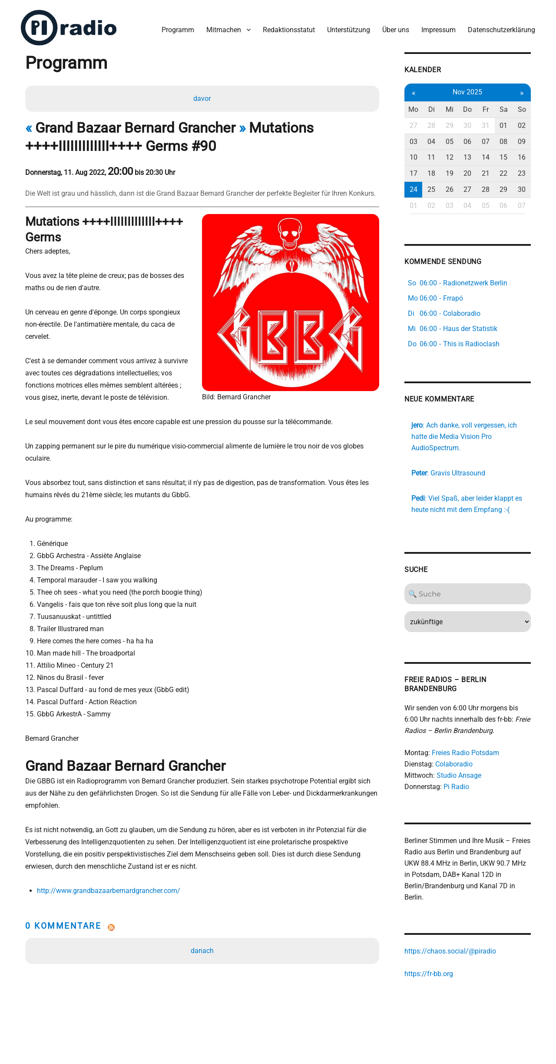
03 (413, 141)
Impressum (438, 30)
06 (467, 141)
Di (431, 109)
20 (467, 173)
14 (486, 157)
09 (522, 141)
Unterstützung (348, 30)
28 (431, 125)
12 (449, 157)
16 (522, 157)
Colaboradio (454, 764)
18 (431, 173)
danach (202, 951)
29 (449, 125)
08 (503, 141)
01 (503, 125)
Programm (178, 30)
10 (413, 157)
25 (431, 189)
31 (486, 125)
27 (413, 125)
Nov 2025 (467, 92)
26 (449, 189)
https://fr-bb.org (428, 974)
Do (467, 109)
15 (503, 157)
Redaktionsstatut (289, 30)
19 (449, 173)
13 (467, 157)
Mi (449, 109)
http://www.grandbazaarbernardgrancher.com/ (108, 891)
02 (522, 125)
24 (413, 189)
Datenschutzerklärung (501, 30)
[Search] (467, 593)
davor (202, 98)
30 (467, 125)
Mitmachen (223, 30)
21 (486, 173)
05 (449, 141)
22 (503, 173)
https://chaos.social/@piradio (450, 951)
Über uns (395, 30)
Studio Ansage (459, 775)
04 (431, 141)
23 (522, 173)
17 (413, 173)
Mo (413, 109)
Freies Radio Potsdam (465, 753)
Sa (504, 109)
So (522, 109)
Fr (486, 109)
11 (431, 157)
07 (486, 141)
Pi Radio (456, 787)
